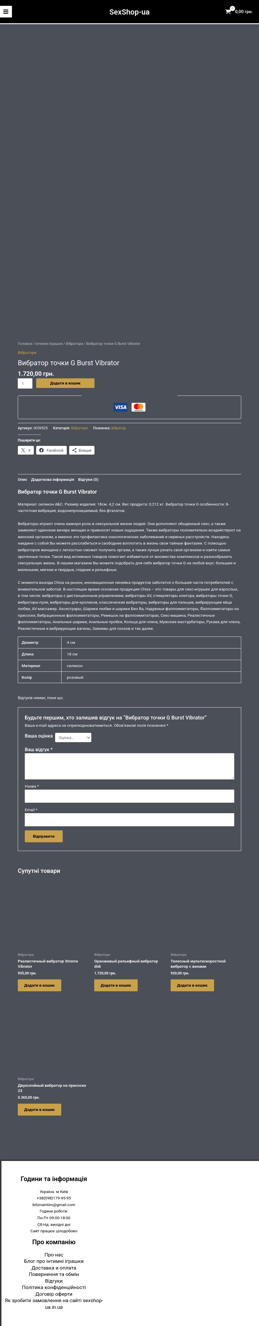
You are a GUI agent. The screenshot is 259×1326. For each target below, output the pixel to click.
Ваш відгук (39, 747)
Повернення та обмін (54, 1275)
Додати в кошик (65, 381)
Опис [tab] (22, 477)
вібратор (118, 426)
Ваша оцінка (39, 734)
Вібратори (74, 342)
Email (31, 808)
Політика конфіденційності (54, 1288)
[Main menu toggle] (6, 12)
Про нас (53, 1255)
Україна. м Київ (54, 1192)
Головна (25, 342)
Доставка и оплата (54, 1269)
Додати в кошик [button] (41, 984)
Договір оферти (53, 1295)
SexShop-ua (129, 11)
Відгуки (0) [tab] (88, 477)
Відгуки (54, 1282)
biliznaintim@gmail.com (53, 1205)
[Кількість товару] (25, 381)
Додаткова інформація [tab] (52, 477)
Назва (32, 784)
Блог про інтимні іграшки (54, 1262)
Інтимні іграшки (48, 342)
